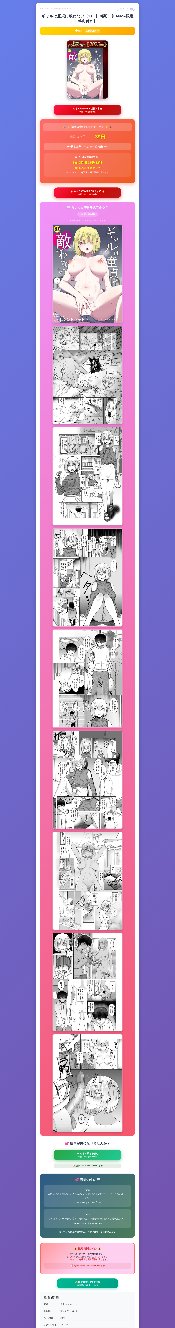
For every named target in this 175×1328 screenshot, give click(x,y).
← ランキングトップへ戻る (87, 1314)
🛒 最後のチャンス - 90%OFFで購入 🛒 (87, 1293)
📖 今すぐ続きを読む (87, 956)
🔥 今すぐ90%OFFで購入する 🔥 (87, 194)
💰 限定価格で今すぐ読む (87, 1086)
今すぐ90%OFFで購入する (87, 110)
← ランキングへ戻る (124, 9)
